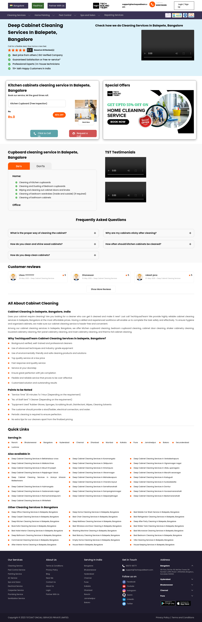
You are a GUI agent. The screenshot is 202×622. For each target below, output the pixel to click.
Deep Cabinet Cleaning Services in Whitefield (31, 500)
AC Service (12, 578)
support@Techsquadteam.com (139, 570)
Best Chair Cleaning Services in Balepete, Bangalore (95, 516)
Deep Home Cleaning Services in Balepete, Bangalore (96, 512)
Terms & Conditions (54, 566)
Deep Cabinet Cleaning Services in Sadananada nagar (35, 491)
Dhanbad (95, 442)
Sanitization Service (16, 598)
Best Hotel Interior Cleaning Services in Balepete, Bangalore (37, 530)
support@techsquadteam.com (134, 5)
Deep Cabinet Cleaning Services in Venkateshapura (156, 458)
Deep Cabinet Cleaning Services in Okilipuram (93, 463)
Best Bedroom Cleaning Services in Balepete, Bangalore (158, 535)
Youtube (128, 586)
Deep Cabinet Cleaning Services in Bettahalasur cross (35, 458)
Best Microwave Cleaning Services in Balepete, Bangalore (158, 530)
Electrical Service (15, 586)
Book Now (86, 122)
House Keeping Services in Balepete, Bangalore (154, 544)
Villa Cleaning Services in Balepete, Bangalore (153, 540)
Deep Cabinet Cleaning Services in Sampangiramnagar (97, 491)
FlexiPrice (37, 5)
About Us (50, 586)
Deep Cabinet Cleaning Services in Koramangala (94, 458)
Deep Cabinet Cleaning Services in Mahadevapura (95, 477)
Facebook (129, 582)
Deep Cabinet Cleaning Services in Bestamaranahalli (157, 496)
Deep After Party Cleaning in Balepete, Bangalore (155, 521)
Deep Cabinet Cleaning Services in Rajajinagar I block (35, 472)
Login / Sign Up (183, 5)
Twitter (127, 603)
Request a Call (82, 134)
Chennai (80, 442)
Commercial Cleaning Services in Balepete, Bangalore (35, 540)
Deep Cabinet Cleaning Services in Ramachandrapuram (36, 496)
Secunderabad (182, 442)
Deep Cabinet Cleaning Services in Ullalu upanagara (156, 468)
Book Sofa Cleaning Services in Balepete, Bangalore (34, 526)
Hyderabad (64, 442)
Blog (48, 574)
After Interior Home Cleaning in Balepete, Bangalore (34, 544)
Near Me (49, 578)
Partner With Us (56, 5)
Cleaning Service (15, 566)
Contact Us (51, 582)
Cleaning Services (19, 15)
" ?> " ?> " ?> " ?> (37, 103)
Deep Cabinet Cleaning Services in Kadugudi (153, 477)
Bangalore (47, 442)
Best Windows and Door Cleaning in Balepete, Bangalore (97, 526)
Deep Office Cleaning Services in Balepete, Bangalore (35, 512)
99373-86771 (131, 566)
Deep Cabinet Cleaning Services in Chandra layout (95, 482)
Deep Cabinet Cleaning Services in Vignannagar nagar (157, 463)
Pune (136, 442)
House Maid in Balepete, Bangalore (88, 544)
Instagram (129, 590)
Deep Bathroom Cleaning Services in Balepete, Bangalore (36, 535)
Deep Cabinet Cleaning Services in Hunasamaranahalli (158, 491)
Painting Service (15, 574)
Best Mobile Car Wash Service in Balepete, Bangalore (156, 512)
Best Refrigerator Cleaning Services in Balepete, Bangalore (159, 516)
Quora (127, 595)
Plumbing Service (15, 594)
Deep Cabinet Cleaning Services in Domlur (152, 486)
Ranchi (15, 442)
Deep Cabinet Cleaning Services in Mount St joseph (34, 468)
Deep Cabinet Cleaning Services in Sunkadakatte (155, 482)
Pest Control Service (16, 570)
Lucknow (15, 447)
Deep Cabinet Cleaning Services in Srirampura (93, 468)
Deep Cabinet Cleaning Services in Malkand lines (33, 463)
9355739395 (161, 5)
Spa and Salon (90, 15)
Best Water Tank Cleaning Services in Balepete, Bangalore (159, 526)
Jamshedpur (150, 442)
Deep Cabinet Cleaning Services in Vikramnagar (94, 472)
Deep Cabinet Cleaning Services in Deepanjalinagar (95, 496)
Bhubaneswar (31, 442)
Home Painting (45, 15)
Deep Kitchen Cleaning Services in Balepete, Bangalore (35, 521)
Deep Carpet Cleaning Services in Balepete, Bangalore (35, 516)
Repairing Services (113, 15)
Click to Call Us (44, 134)
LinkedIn (128, 599)
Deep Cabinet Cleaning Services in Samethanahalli (95, 486)
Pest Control (68, 15)
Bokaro (166, 442)
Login (48, 590)
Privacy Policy (52, 570)
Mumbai (109, 442)
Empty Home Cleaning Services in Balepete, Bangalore (96, 540)
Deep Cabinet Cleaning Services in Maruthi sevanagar (157, 472)
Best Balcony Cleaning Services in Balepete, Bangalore (96, 535)
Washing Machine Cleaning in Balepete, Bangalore (94, 530)
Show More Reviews (101, 289)
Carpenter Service (16, 590)
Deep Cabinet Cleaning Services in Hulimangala (32, 486)
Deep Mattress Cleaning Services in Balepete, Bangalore (97, 521)
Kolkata (123, 442)
